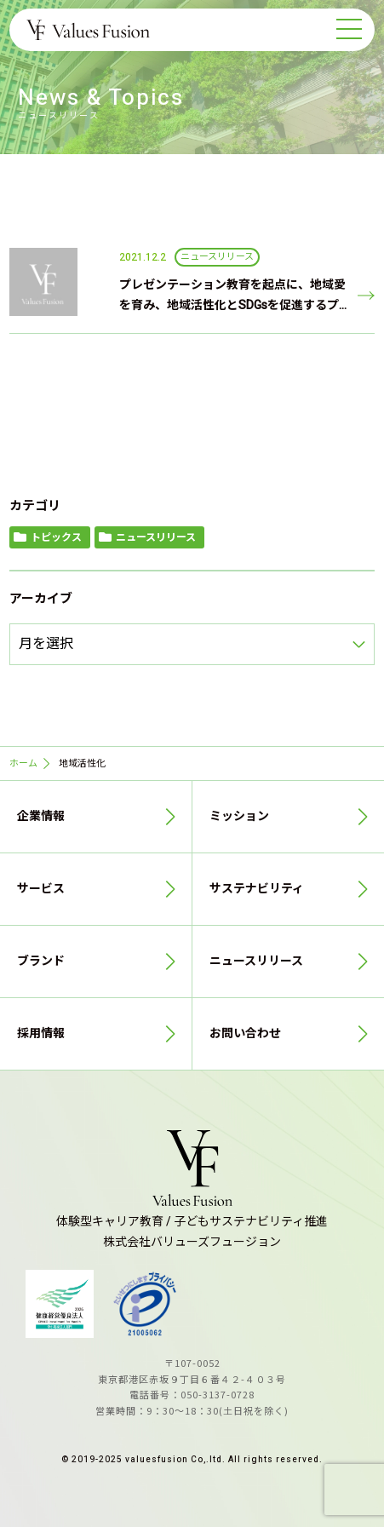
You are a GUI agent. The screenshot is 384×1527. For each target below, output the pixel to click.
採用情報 (41, 1033)
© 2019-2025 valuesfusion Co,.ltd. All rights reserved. (192, 1460)
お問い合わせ (245, 1033)
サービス (41, 889)
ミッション (239, 816)
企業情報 (41, 816)
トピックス (56, 537)
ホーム (23, 763)
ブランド (41, 961)
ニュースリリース (156, 537)
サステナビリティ (256, 889)
